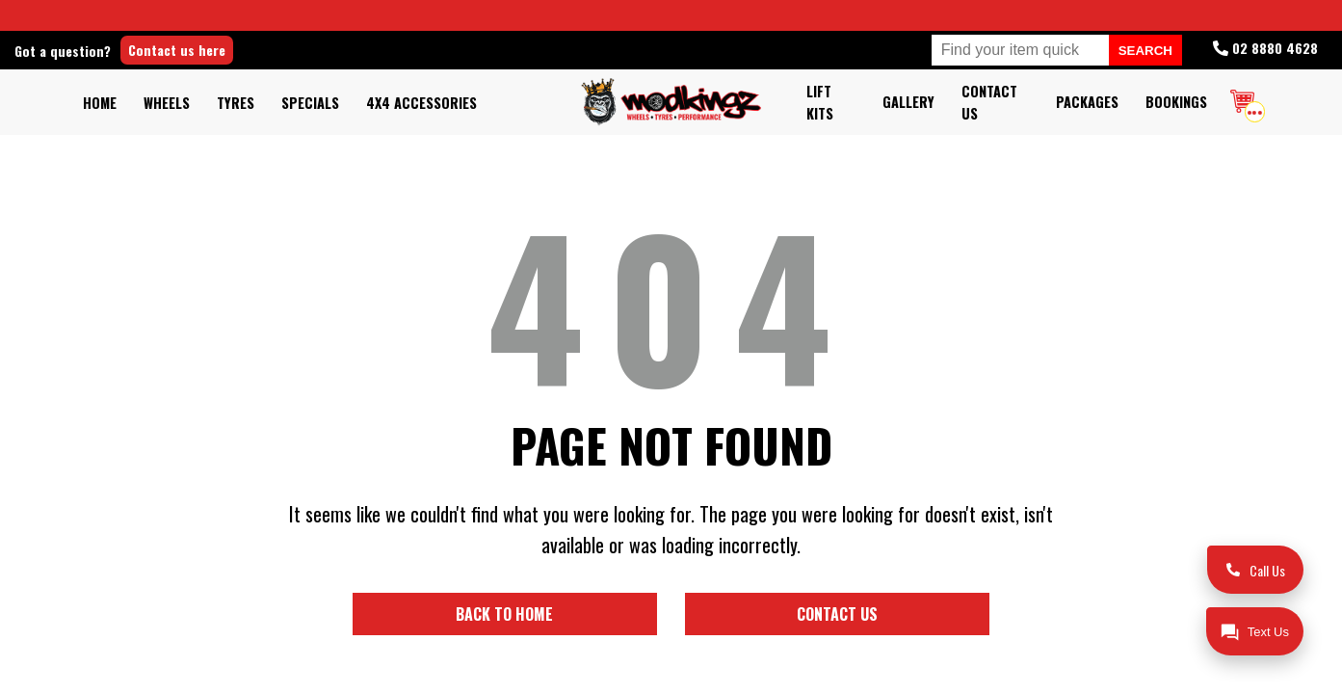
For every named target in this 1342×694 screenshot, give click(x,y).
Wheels (167, 103)
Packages (1087, 102)
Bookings (1176, 102)
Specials (310, 103)
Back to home (561, 612)
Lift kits (819, 102)
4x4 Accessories (421, 103)
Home (100, 103)
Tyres (235, 103)
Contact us (781, 612)
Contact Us (989, 102)
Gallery (908, 102)
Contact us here (244, 50)
